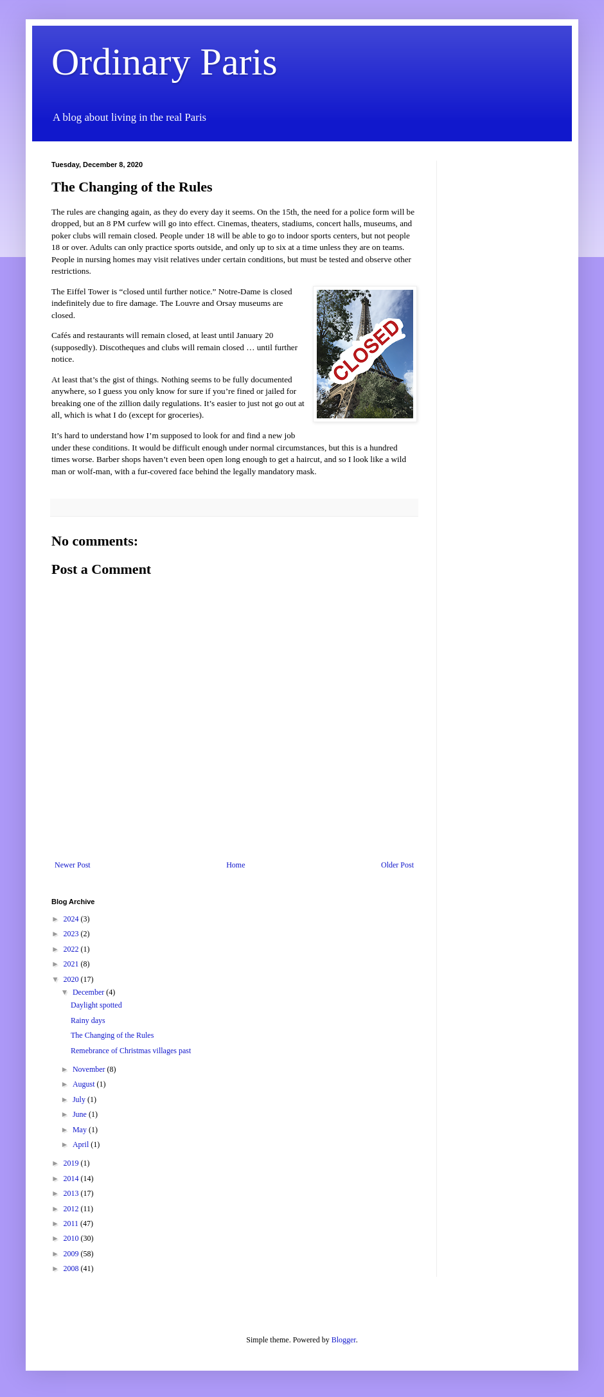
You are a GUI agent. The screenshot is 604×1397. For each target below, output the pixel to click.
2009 (72, 1253)
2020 (72, 979)
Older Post (397, 864)
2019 (72, 1163)
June (81, 1114)
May (81, 1129)
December (89, 992)
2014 (72, 1178)
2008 (72, 1268)
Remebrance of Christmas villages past (131, 1050)
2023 (72, 933)
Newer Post (73, 864)
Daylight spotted (96, 1005)
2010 (72, 1238)
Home (235, 864)
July (80, 1099)
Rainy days (88, 1020)
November (90, 1069)
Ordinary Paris (164, 61)
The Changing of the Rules (112, 1035)
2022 (72, 949)
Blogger (344, 1339)
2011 (72, 1223)
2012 (72, 1208)
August (85, 1084)
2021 (72, 963)
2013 (72, 1193)
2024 (72, 918)
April (82, 1144)
